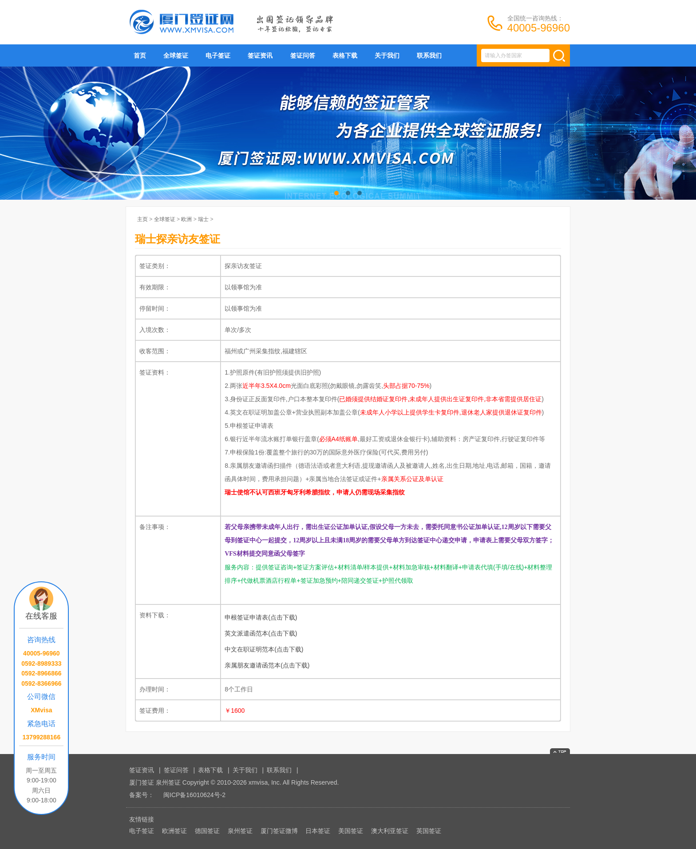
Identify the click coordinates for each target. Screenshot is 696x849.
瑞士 (203, 219)
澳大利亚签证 (389, 830)
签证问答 (302, 55)
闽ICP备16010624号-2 (194, 794)
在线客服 (41, 616)
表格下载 (344, 55)
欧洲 (186, 219)
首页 (140, 55)
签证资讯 (260, 55)
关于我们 (387, 55)
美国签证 (350, 830)
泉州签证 (240, 830)
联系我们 (429, 55)
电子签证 (218, 55)
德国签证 (207, 830)
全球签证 (175, 55)
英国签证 (428, 830)
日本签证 (317, 830)
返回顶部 (560, 751)
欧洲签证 (174, 830)
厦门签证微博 (279, 830)
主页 (142, 219)
